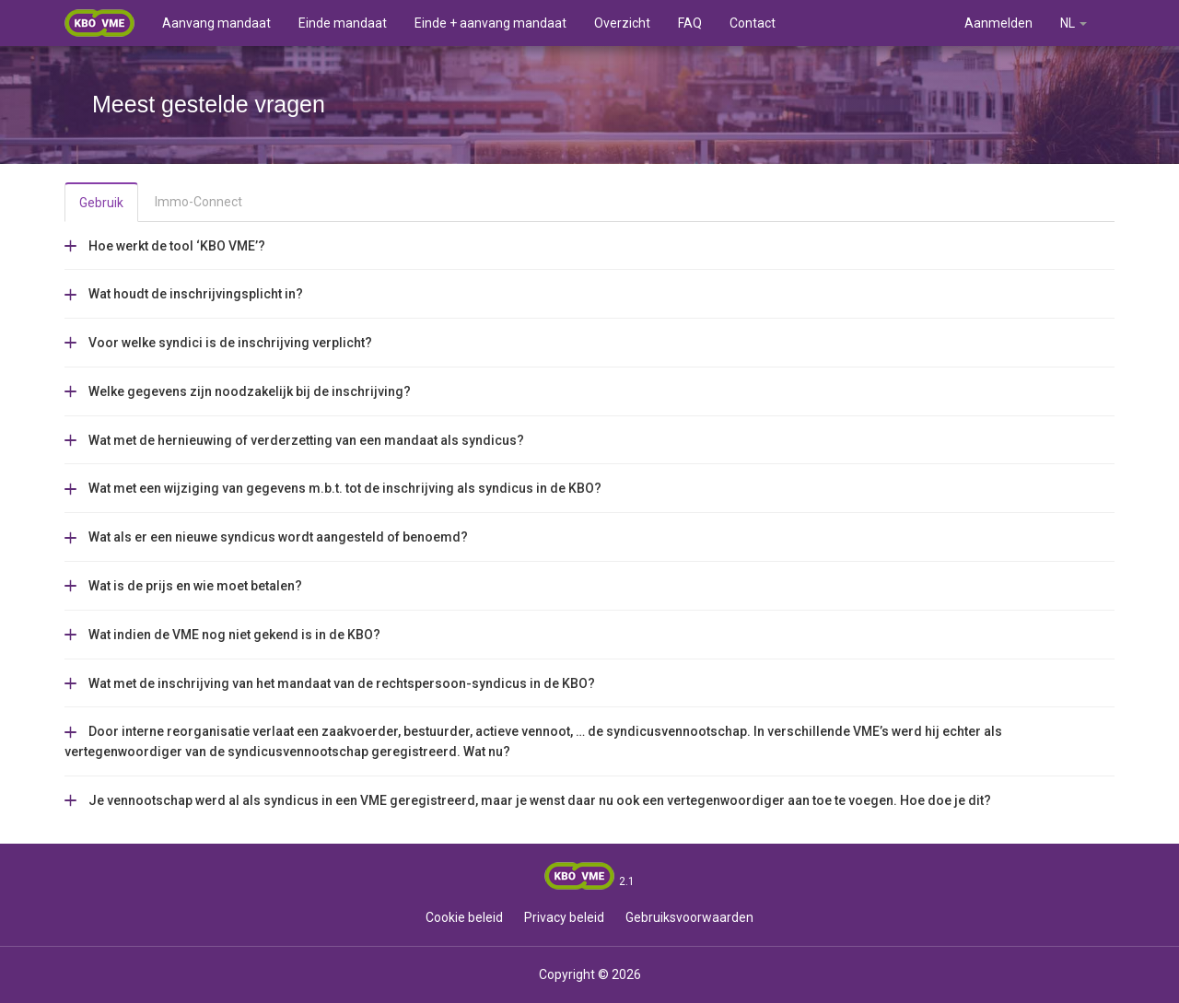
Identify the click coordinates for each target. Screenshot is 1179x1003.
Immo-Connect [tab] (198, 201)
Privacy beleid (564, 917)
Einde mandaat (342, 23)
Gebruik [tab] (101, 202)
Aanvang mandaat (216, 23)
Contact (753, 23)
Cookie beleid (464, 917)
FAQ (690, 23)
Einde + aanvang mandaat (490, 23)
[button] (164, 245)
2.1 (627, 881)
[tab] (589, 246)
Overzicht (622, 23)
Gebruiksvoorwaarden (689, 917)
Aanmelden (998, 23)
